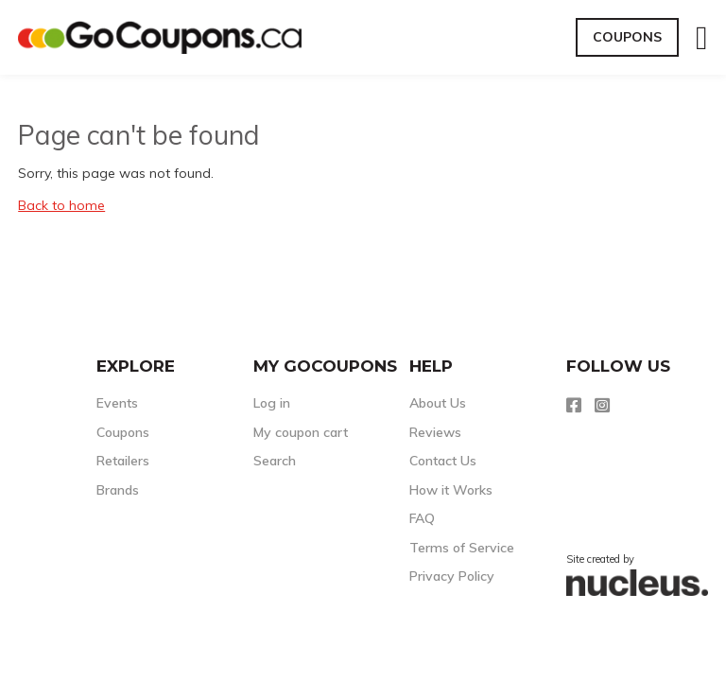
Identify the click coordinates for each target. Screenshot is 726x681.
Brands (117, 489)
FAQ (422, 518)
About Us (437, 402)
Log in (271, 402)
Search (274, 460)
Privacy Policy (451, 576)
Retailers (122, 460)
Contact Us (442, 460)
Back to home (61, 205)
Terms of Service (461, 547)
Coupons (627, 36)
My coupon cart (300, 432)
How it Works (451, 489)
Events (117, 402)
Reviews (435, 432)
